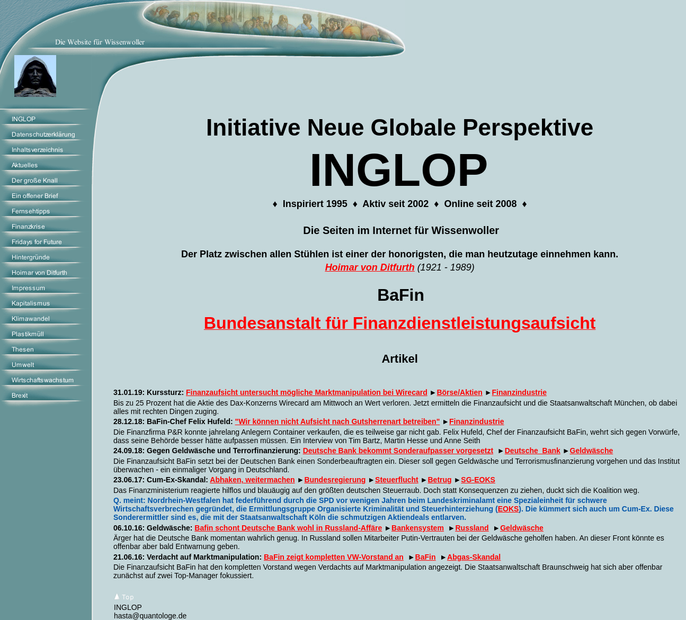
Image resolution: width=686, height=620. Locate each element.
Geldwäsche (591, 450)
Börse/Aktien (459, 392)
